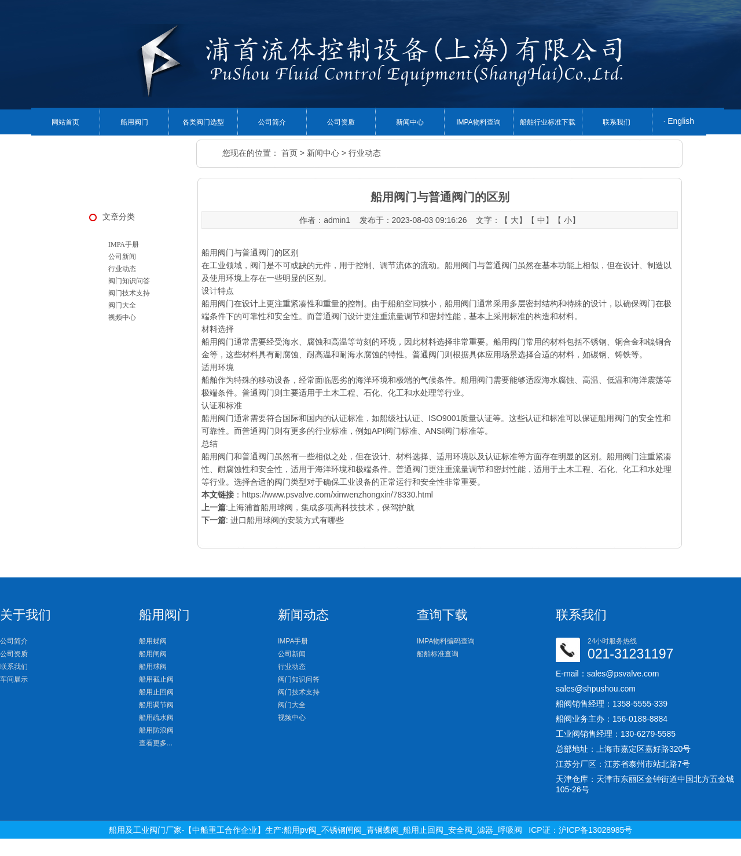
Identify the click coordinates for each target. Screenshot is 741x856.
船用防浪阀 (156, 730)
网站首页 (65, 122)
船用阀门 (134, 122)
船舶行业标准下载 (547, 122)
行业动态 (365, 153)
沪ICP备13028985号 (596, 830)
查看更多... (156, 743)
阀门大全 (122, 305)
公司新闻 (122, 257)
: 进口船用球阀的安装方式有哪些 (272, 520)
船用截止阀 (156, 679)
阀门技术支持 (129, 293)
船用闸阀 (153, 654)
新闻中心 (410, 122)
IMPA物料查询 (478, 122)
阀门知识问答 (129, 281)
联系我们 (616, 122)
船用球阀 (153, 667)
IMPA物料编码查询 (446, 641)
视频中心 (122, 317)
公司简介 (272, 122)
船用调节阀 (156, 705)
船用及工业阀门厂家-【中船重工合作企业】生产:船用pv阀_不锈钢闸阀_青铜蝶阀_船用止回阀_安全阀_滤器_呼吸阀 (315, 830)
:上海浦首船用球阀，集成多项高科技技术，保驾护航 (307, 507)
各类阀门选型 (203, 122)
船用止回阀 (156, 692)
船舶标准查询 (437, 654)
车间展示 (14, 679)
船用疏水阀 (156, 718)
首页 (289, 153)
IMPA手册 (123, 244)
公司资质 (341, 122)
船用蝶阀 (153, 641)
